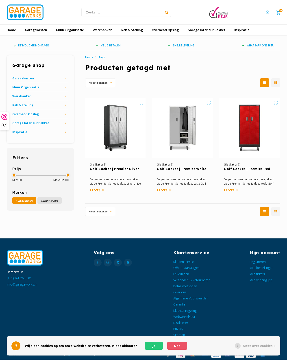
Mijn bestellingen (261, 268)
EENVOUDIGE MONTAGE (31, 45)
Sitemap (179, 335)
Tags (102, 57)
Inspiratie (241, 30)
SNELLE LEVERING (181, 45)
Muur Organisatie (70, 30)
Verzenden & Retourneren (191, 280)
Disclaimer (180, 323)
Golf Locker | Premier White (182, 169)
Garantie (179, 304)
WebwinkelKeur (184, 316)
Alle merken (24, 200)
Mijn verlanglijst (261, 280)
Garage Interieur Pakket (206, 30)
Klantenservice (183, 262)
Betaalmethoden (185, 286)
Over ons (180, 292)
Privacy (178, 329)
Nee (177, 346)
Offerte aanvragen (186, 268)
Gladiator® (49, 200)
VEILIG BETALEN (108, 45)
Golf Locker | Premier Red (247, 169)
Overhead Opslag (165, 30)
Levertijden (181, 274)
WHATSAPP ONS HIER (258, 45)
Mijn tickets (257, 274)
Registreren (258, 262)
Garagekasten (36, 30)
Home (11, 30)
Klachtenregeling (185, 310)
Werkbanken (102, 30)
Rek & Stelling (132, 30)
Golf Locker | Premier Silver (114, 169)
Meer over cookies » (259, 346)
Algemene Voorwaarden (190, 298)
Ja (153, 346)
